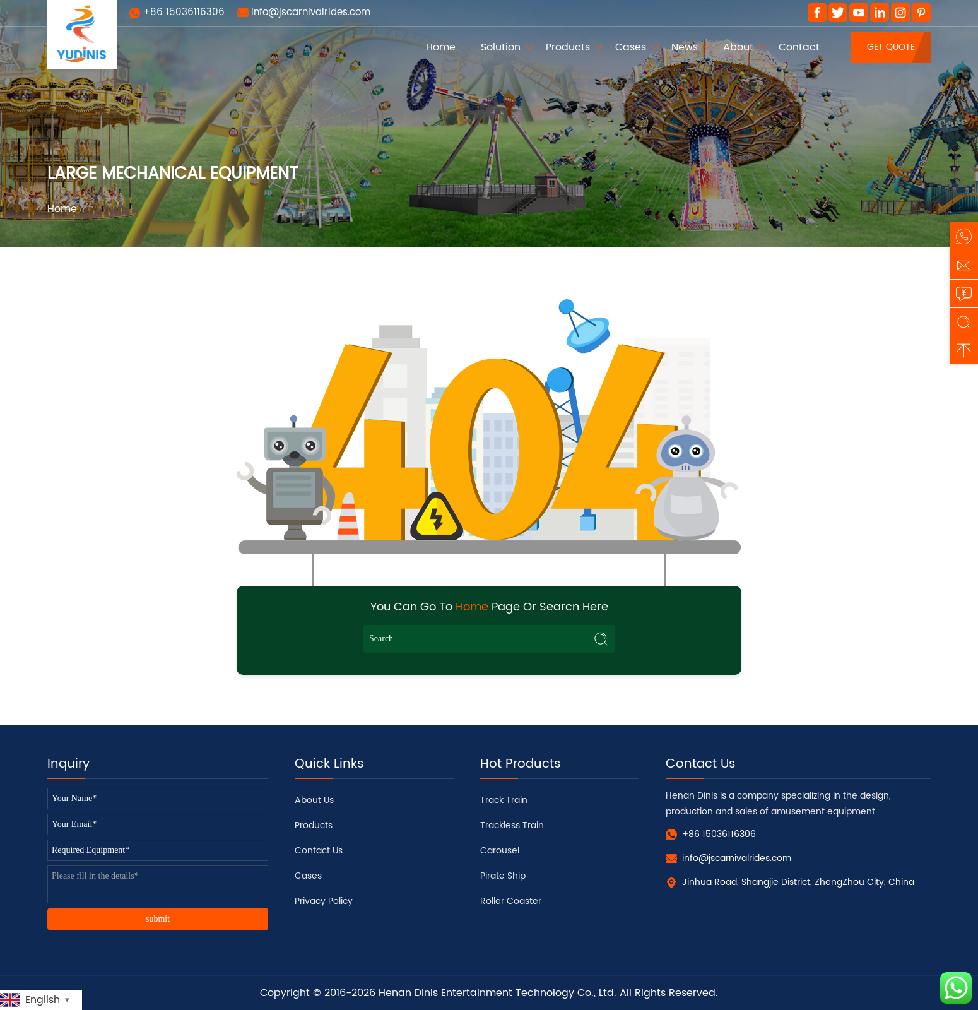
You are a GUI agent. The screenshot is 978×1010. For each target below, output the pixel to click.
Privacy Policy (324, 901)
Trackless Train (512, 825)
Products (568, 47)
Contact (799, 47)
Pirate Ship (503, 876)
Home (441, 47)
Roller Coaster (510, 901)
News (684, 47)
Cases (630, 47)
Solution (501, 47)
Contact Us (319, 850)
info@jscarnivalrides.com (310, 12)
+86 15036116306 (184, 12)
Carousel (499, 850)
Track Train (503, 800)
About (738, 47)
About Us (314, 800)
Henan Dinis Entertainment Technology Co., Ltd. (497, 993)
